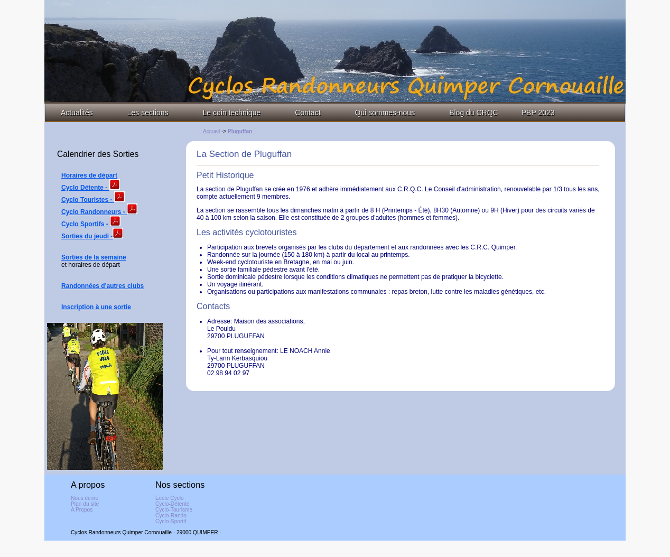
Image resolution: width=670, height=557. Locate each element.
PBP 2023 (538, 112)
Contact (307, 112)
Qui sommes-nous (385, 112)
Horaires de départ (89, 175)
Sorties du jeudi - (87, 236)
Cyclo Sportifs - (85, 224)
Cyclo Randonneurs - (94, 212)
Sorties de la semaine (93, 257)
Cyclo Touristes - (87, 199)
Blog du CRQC (473, 112)
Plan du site (85, 504)
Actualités (77, 112)
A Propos (81, 510)
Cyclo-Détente (172, 504)
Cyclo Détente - (85, 187)
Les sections (148, 112)
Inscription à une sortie (96, 307)
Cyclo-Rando (171, 515)
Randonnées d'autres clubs (102, 286)
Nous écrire (84, 498)
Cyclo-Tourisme (173, 510)
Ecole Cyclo (169, 498)
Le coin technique (232, 112)
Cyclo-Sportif (170, 521)
